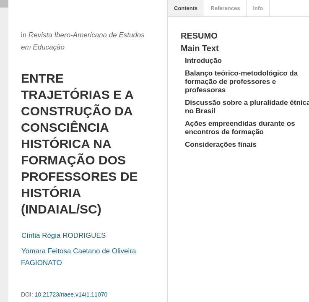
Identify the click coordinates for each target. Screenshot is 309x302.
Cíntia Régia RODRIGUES (63, 236)
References (225, 8)
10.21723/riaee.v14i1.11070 (71, 294)
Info (258, 8)
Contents (185, 8)
